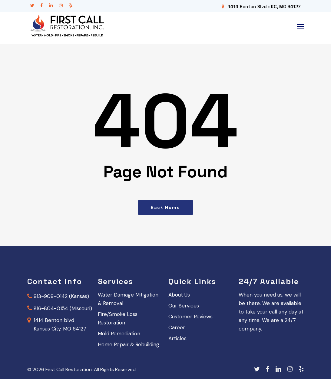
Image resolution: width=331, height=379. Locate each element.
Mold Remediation (119, 333)
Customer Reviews (190, 316)
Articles (177, 338)
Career (176, 327)
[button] (300, 26)
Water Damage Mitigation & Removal (128, 299)
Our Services (183, 305)
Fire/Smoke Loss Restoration (117, 318)
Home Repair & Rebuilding (128, 344)
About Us (179, 294)
